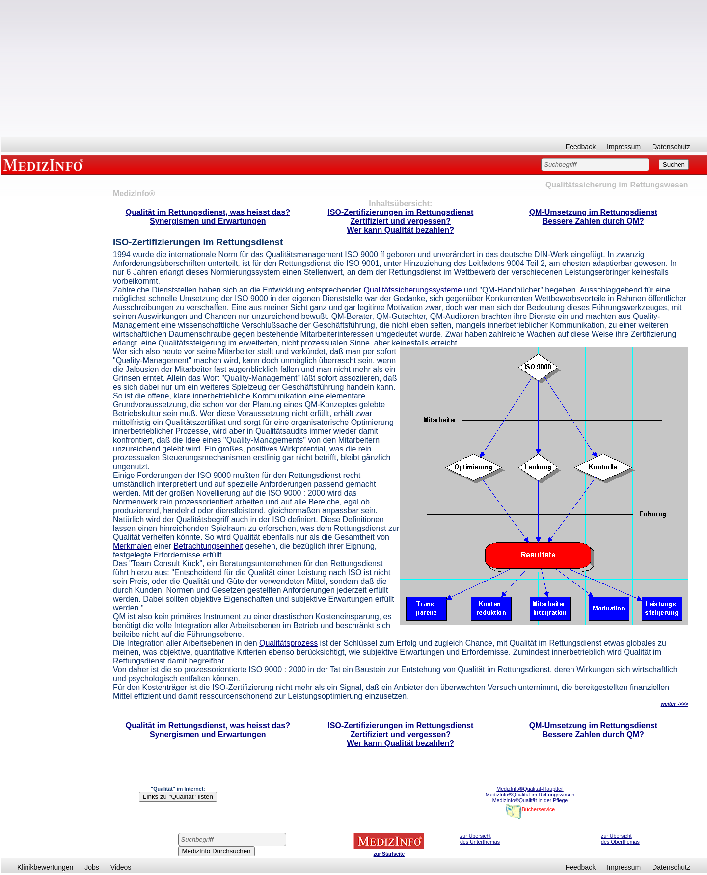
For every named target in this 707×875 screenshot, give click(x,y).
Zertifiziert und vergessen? (401, 221)
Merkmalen (132, 546)
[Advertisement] (354, 68)
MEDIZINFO (45, 164)
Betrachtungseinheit (208, 546)
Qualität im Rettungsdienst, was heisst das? (208, 212)
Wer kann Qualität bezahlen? (400, 230)
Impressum (624, 147)
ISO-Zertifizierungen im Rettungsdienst (400, 212)
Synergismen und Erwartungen (208, 221)
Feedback (581, 147)
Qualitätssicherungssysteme (413, 290)
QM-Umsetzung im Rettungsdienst (593, 212)
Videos (121, 867)
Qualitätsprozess (288, 643)
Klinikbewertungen (45, 867)
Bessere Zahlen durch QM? (593, 221)
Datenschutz (671, 147)
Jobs (91, 867)
